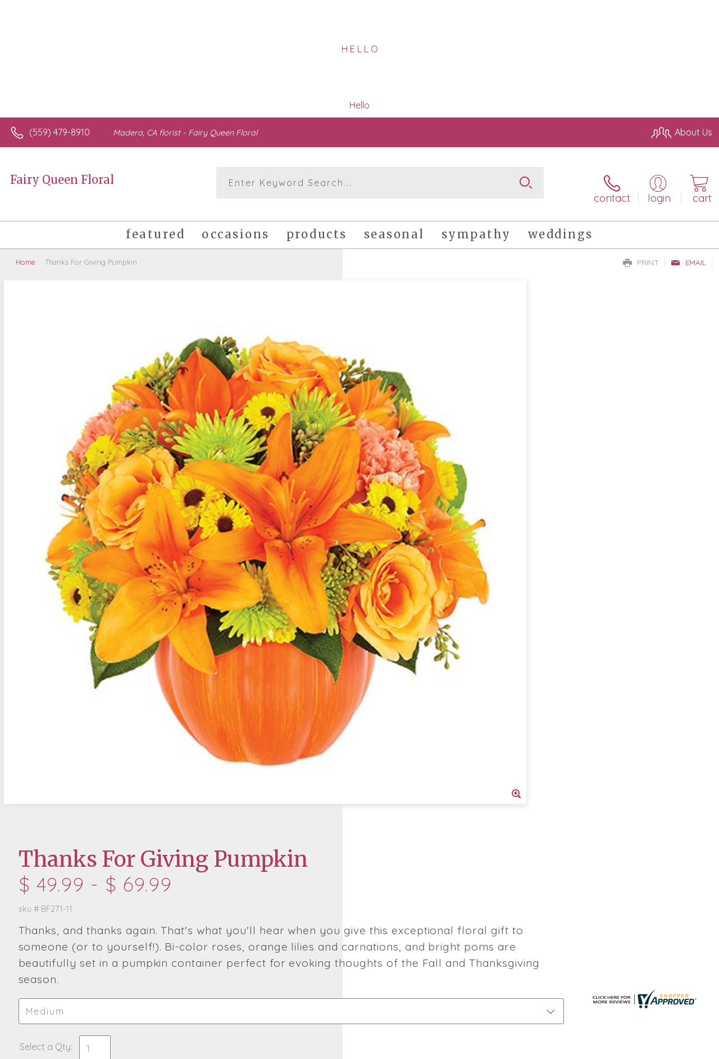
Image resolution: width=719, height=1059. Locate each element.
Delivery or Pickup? (405, 540)
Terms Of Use (456, 1047)
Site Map (672, 1047)
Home (25, 252)
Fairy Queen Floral (62, 180)
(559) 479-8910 (59, 132)
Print (641, 253)
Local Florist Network (602, 1047)
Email (688, 253)
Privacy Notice (522, 1047)
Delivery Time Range (416, 603)
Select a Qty (386, 485)
